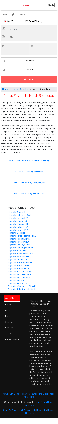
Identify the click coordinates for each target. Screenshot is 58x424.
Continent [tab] (9, 328)
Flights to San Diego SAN (19, 274)
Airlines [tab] (8, 334)
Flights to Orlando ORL (18, 259)
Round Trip (34, 21)
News (5, 394)
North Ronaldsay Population (29, 193)
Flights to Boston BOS (17, 218)
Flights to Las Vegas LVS (19, 245)
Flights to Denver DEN (18, 230)
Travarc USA (17, 410)
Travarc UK (42, 410)
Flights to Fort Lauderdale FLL (21, 236)
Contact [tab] (8, 305)
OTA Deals (14, 394)
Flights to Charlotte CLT (18, 221)
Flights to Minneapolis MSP (20, 253)
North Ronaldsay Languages (29, 182)
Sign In (51, 5)
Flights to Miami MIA (17, 250)
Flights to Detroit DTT (17, 233)
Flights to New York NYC (18, 256)
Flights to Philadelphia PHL (19, 262)
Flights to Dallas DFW (17, 227)
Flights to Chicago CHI (17, 224)
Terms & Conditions (43, 402)
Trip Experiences (46, 394)
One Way (11, 21)
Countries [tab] (9, 322)
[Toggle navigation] (6, 5)
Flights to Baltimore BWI (19, 215)
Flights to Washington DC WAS (22, 286)
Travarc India (30, 410)
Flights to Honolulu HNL (18, 239)
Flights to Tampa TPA (17, 283)
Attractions (29, 397)
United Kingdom (20, 89)
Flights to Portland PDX (18, 268)
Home (5, 89)
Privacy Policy (29, 405)
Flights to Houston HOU (18, 242)
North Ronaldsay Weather (29, 171)
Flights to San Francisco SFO (20, 277)
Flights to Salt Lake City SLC (20, 271)
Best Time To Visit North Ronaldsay (29, 160)
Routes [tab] (8, 316)
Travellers (18, 61)
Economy (18, 70)
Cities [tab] (7, 310)
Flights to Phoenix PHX (18, 265)
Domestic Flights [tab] (12, 339)
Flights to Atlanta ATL (17, 212)
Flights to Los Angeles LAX (20, 247)
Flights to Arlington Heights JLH (22, 289)
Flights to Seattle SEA (17, 280)
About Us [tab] (9, 298)
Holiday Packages (29, 394)
